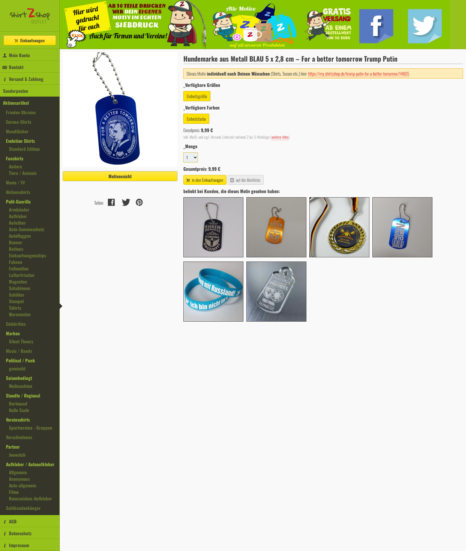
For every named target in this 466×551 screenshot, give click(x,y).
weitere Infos (280, 137)
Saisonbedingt (19, 378)
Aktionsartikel (16, 102)
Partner (13, 446)
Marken (13, 333)
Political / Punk (20, 360)
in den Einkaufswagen (204, 180)
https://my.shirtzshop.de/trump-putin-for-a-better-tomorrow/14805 (358, 73)
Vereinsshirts (18, 419)
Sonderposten (15, 90)
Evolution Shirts (20, 140)
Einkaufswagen (29, 40)
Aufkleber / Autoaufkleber (30, 464)
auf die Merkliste (245, 180)
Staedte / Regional (23, 395)
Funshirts (14, 158)
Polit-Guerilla (18, 201)
